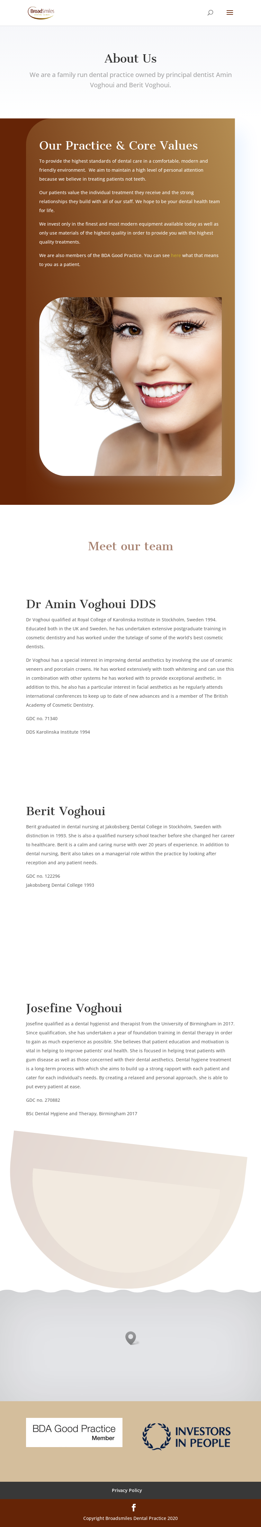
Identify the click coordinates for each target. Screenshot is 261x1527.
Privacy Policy (127, 1490)
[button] (132, 1338)
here (176, 255)
